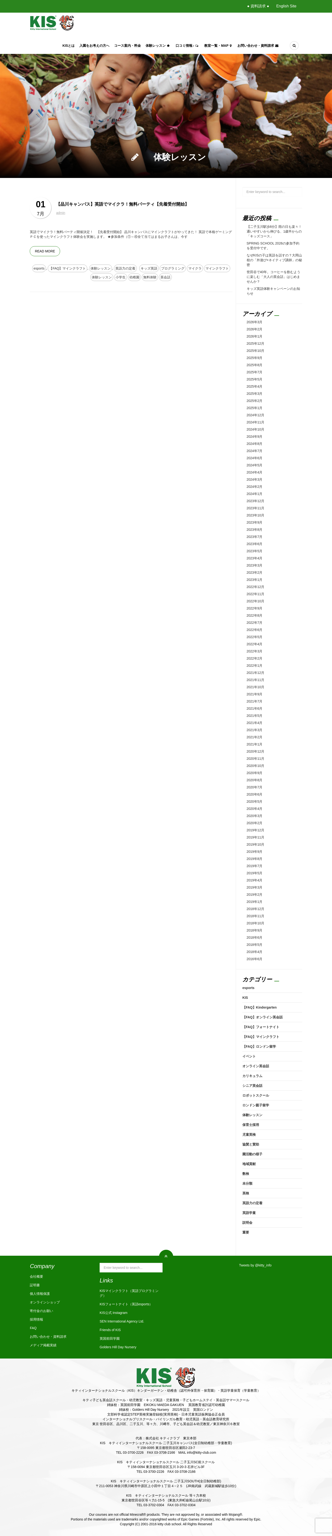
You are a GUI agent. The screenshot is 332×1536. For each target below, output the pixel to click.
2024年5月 (255, 465)
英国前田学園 (110, 1338)
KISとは (68, 45)
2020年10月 (256, 766)
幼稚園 (134, 277)
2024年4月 (255, 472)
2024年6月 (255, 458)
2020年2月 (255, 823)
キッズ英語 (149, 268)
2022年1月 (255, 665)
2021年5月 (255, 716)
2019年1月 (255, 902)
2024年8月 (255, 444)
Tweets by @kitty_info (255, 1265)
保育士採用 (250, 1125)
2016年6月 (255, 959)
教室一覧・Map (218, 45)
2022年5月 (255, 637)
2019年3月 (255, 887)
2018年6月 (255, 937)
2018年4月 (255, 952)
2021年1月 (255, 744)
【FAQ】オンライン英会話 (262, 1017)
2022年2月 (255, 658)
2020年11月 (256, 758)
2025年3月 (255, 394)
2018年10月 (256, 923)
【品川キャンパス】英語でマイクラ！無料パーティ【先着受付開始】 (122, 204)
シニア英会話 (252, 1086)
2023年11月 (256, 508)
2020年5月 (255, 801)
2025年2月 (255, 401)
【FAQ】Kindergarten (259, 1007)
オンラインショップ (45, 1302)
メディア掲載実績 (43, 1345)
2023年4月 (255, 558)
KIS (245, 998)
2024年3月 (255, 479)
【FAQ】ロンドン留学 (259, 1046)
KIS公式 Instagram (114, 1313)
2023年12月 (256, 501)
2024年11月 (256, 422)
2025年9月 (255, 358)
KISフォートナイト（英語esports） (126, 1304)
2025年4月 (255, 386)
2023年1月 (255, 580)
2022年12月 (256, 587)
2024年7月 (255, 451)
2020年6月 (255, 794)
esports (39, 268)
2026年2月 (255, 329)
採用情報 (36, 1319)
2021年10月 (256, 687)
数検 (245, 1174)
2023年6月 (255, 544)
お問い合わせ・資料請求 (258, 45)
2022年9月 (255, 608)
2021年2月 (255, 737)
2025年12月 (256, 343)
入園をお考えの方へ (94, 45)
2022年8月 (255, 615)
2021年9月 (255, 694)
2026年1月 (255, 336)
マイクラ (195, 268)
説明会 (247, 1222)
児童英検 (249, 1134)
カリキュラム (252, 1076)
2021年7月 (255, 701)
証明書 (35, 1285)
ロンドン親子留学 (255, 1105)
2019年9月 (255, 852)
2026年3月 (255, 322)
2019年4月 (255, 880)
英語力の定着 (125, 268)
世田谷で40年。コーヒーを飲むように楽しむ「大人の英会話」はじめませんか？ (274, 276)
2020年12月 (256, 751)
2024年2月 (255, 487)
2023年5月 (255, 551)
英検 (245, 1193)
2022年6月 (255, 630)
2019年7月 (255, 866)
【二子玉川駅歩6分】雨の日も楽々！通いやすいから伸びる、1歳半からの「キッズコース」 (274, 231)
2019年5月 (255, 873)
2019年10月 (256, 844)
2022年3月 (255, 651)
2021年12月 (256, 673)
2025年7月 (255, 372)
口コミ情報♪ (187, 45)
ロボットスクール (255, 1095)
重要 (245, 1232)
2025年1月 (255, 408)
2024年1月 (255, 494)
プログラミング (172, 268)
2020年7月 (255, 787)
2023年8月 (255, 529)
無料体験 (150, 277)
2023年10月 (256, 515)
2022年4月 (255, 644)
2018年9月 (255, 930)
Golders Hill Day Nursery (118, 1347)
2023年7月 (255, 537)
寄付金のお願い (41, 1311)
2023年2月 (255, 572)
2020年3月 (255, 816)
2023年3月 (255, 565)
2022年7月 (255, 623)
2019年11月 (256, 837)
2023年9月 (255, 522)
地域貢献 (249, 1164)
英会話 (165, 277)
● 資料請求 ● (258, 6)
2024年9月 (255, 436)
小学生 (121, 277)
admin (60, 213)
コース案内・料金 (127, 45)
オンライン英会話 (255, 1066)
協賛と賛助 (250, 1144)
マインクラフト (217, 268)
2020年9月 (255, 773)
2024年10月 (256, 429)
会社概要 (36, 1276)
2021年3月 (255, 730)
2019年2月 (255, 894)
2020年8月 (255, 780)
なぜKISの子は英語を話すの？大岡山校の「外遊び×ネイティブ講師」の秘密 (274, 260)
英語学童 (249, 1213)
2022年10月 (256, 601)
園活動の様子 (252, 1154)
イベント (249, 1056)
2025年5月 (255, 379)
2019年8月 (255, 859)
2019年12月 (256, 830)
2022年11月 (256, 594)
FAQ (33, 1328)
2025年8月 (255, 365)
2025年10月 (256, 351)
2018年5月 (255, 945)
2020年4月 (255, 809)
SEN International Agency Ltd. (122, 1321)
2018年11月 (256, 916)
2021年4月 (255, 723)
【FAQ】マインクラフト (67, 268)
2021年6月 (255, 708)
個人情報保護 (40, 1294)
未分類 (247, 1183)
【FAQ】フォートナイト (260, 1027)
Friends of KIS (110, 1330)
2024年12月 (256, 415)
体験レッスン (158, 45)
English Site (286, 6)
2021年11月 (256, 680)
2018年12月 (256, 909)
